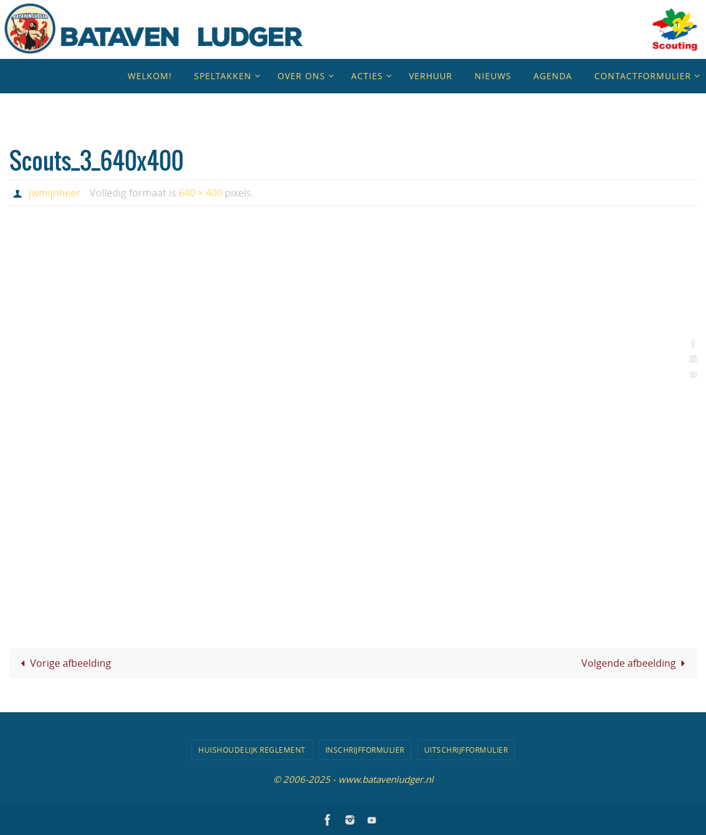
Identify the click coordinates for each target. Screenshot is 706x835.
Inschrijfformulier (365, 750)
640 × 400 (200, 193)
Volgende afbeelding (635, 663)
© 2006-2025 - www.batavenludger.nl (353, 779)
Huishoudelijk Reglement (252, 750)
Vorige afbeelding (63, 663)
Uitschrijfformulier (466, 750)
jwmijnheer (54, 193)
